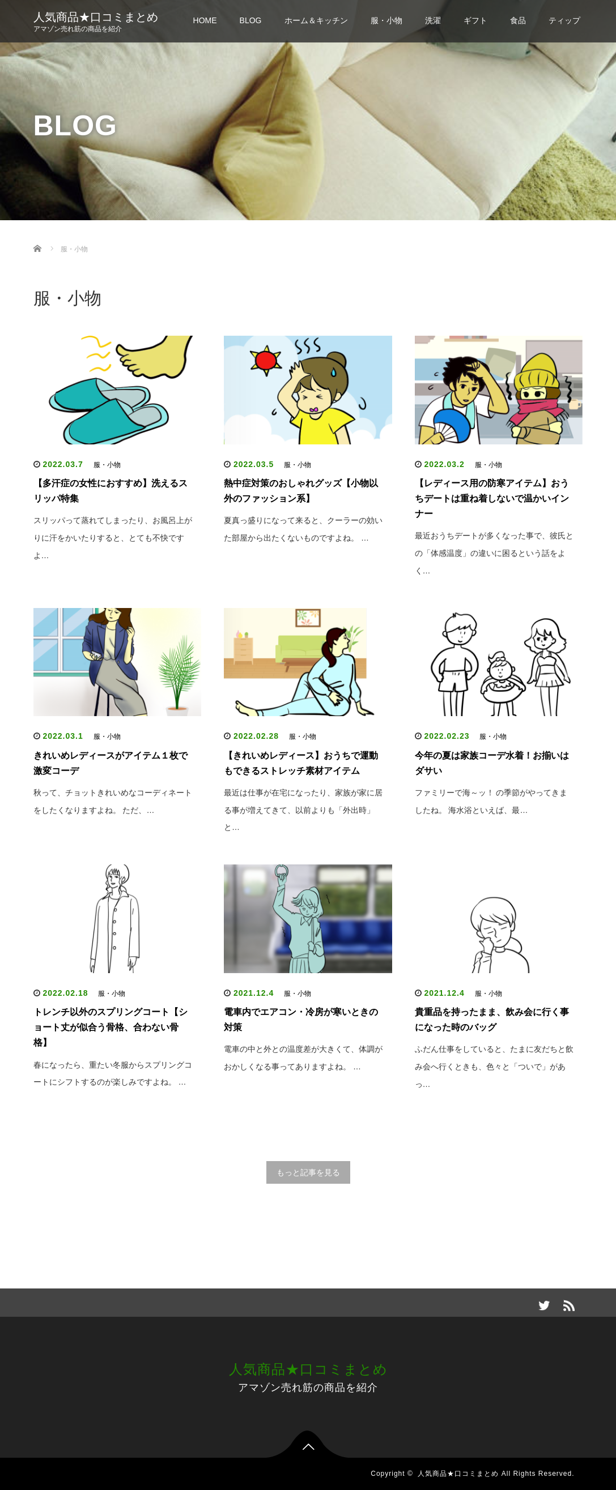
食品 (518, 20)
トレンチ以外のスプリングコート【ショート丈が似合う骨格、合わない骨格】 (110, 1027)
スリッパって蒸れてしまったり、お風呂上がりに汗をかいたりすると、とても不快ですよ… (112, 538)
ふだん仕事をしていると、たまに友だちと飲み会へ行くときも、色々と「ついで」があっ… (494, 1066)
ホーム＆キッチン (316, 20)
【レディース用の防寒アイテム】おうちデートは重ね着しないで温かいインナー (492, 498)
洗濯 (433, 20)
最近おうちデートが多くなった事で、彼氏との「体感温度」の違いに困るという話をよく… (494, 553)
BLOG (251, 20)
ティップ (564, 20)
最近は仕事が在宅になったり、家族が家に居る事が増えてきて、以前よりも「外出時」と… (303, 810)
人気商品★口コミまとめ (95, 17)
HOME (205, 20)
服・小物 (386, 20)
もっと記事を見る (308, 1172)
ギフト (475, 20)
